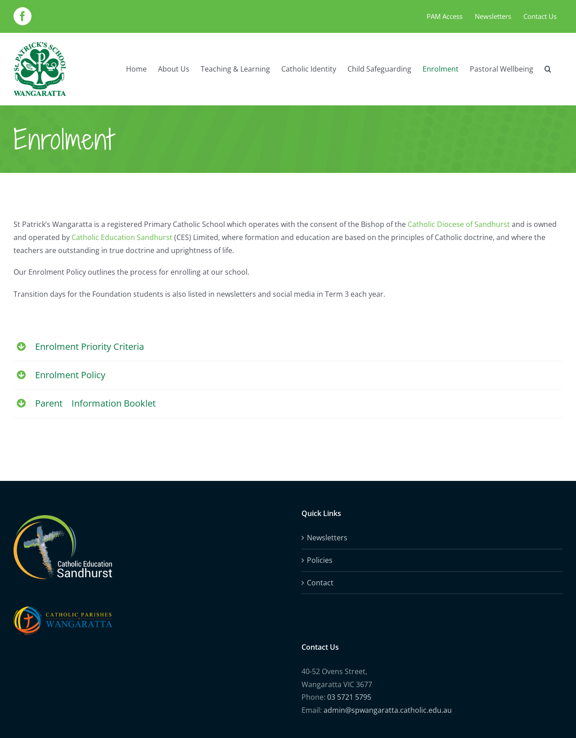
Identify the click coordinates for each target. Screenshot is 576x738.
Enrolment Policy (70, 375)
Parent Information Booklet (95, 403)
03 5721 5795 (349, 697)
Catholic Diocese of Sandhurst (459, 224)
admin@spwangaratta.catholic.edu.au (388, 710)
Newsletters (327, 538)
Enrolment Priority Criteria (89, 346)
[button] (547, 69)
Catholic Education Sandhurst (122, 237)
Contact (320, 583)
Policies (320, 560)
